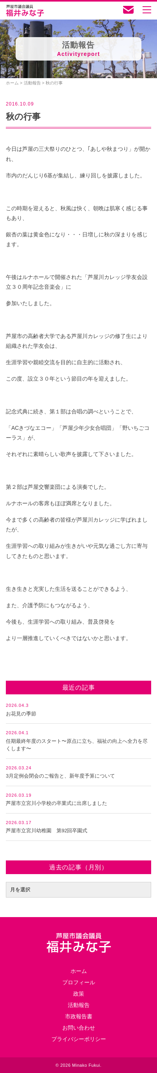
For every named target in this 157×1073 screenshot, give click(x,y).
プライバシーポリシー (78, 1039)
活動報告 (79, 1005)
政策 (78, 994)
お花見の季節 (21, 714)
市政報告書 (78, 1016)
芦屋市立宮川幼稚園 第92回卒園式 (46, 830)
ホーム (79, 971)
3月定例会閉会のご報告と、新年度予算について (60, 776)
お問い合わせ (78, 1028)
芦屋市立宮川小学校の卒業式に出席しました (56, 803)
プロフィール (78, 982)
